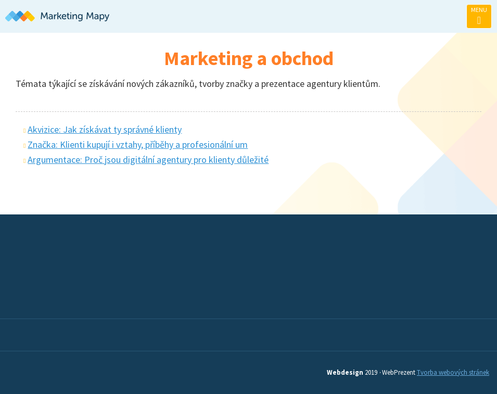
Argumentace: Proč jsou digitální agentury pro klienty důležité (148, 160)
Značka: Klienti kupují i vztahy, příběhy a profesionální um (138, 144)
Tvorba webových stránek (453, 372)
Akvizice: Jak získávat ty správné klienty (105, 129)
